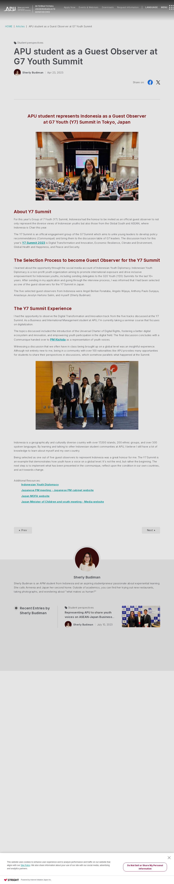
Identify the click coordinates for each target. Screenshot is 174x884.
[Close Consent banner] (169, 858)
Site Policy (25, 865)
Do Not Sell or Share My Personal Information (145, 867)
